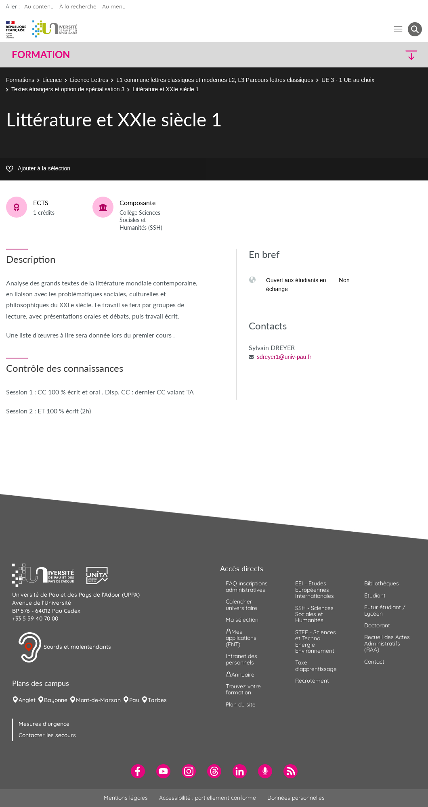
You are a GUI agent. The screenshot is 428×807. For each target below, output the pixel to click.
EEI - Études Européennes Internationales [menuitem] (314, 589)
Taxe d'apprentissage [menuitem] (316, 665)
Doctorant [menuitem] (377, 625)
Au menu (114, 6)
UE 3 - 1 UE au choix (347, 80)
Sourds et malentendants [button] (64, 647)
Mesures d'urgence (44, 723)
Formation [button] (41, 54)
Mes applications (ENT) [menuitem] (241, 638)
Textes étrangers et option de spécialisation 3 (67, 89)
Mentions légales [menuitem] (126, 797)
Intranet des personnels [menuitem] (241, 659)
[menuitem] (138, 771)
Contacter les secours (47, 735)
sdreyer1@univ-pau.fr (284, 357)
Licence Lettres (89, 80)
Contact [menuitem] (374, 661)
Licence (52, 80)
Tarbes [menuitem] (157, 700)
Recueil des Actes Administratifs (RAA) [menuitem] (387, 643)
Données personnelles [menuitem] (296, 797)
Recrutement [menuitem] (312, 680)
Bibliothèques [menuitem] (381, 583)
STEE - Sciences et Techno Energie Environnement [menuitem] (315, 641)
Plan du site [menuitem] (241, 704)
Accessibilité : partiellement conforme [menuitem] (207, 797)
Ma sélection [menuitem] (242, 619)
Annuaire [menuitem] (240, 674)
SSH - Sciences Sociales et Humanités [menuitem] (314, 614)
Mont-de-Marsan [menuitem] (98, 700)
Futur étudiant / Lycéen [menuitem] (384, 610)
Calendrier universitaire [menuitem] (241, 604)
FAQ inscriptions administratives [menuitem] (247, 586)
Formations (20, 80)
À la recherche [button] (78, 6)
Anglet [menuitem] (27, 700)
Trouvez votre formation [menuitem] (243, 689)
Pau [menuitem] (134, 700)
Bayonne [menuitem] (55, 700)
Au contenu (39, 6)
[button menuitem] (415, 29)
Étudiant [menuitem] (375, 595)
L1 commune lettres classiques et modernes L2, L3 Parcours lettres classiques (214, 80)
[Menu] (398, 29)
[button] (372, 54)
